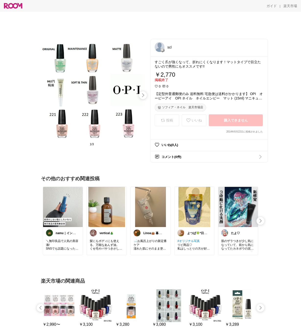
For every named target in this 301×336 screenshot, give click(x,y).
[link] (63, 207)
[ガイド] (271, 6)
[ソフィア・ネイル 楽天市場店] (180, 107)
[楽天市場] (290, 6)
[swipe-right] (143, 95)
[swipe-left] (41, 308)
